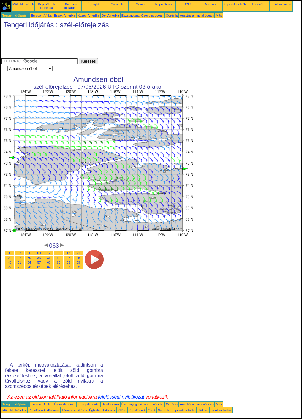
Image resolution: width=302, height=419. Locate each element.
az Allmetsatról (281, 4)
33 (39, 257)
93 (78, 267)
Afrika (47, 15)
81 (39, 267)
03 (19, 253)
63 (59, 262)
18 (68, 253)
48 (10, 262)
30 (29, 257)
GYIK (187, 4)
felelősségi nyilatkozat (121, 396)
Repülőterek (163, 4)
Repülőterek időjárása (46, 5)
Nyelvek (210, 4)
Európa (36, 15)
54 (29, 262)
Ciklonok (117, 4)
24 (10, 257)
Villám (140, 4)
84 (49, 267)
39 (59, 257)
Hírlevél (257, 4)
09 (39, 253)
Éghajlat (93, 4)
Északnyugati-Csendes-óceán (142, 15)
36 (49, 257)
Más (219, 15)
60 (49, 262)
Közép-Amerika (88, 15)
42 (68, 257)
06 (29, 253)
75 (19, 267)
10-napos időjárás (69, 5)
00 (10, 253)
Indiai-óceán (205, 15)
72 (10, 267)
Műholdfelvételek (24, 4)
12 (49, 253)
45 (78, 257)
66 (68, 262)
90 (68, 267)
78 (29, 267)
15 (59, 253)
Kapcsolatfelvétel (236, 4)
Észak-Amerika (64, 15)
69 (78, 262)
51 (19, 262)
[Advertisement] (109, 44)
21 (78, 253)
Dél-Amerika (110, 15)
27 (19, 257)
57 (39, 262)
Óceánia (172, 15)
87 (59, 267)
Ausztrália (187, 15)
